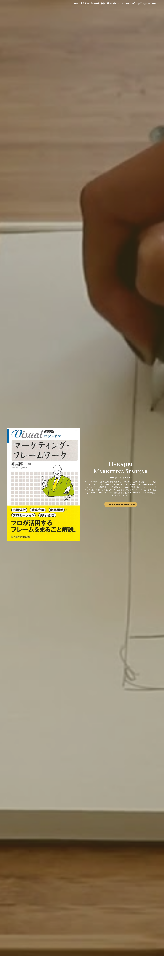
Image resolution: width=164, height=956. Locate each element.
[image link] (43, 484)
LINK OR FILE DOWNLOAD (121, 504)
